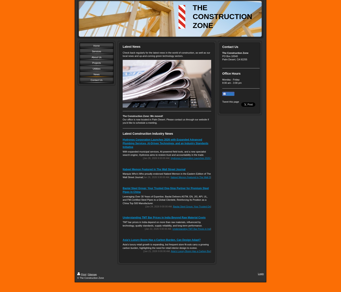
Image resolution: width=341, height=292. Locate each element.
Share (228, 93)
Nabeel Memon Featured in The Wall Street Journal (154, 169)
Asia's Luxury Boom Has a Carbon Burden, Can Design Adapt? (162, 239)
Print (81, 274)
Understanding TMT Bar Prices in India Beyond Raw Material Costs (164, 217)
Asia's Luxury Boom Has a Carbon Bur (191, 251)
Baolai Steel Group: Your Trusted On (192, 206)
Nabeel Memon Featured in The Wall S (190, 177)
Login (261, 273)
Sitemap (92, 274)
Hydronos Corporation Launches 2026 (191, 158)
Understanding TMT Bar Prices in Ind (191, 229)
